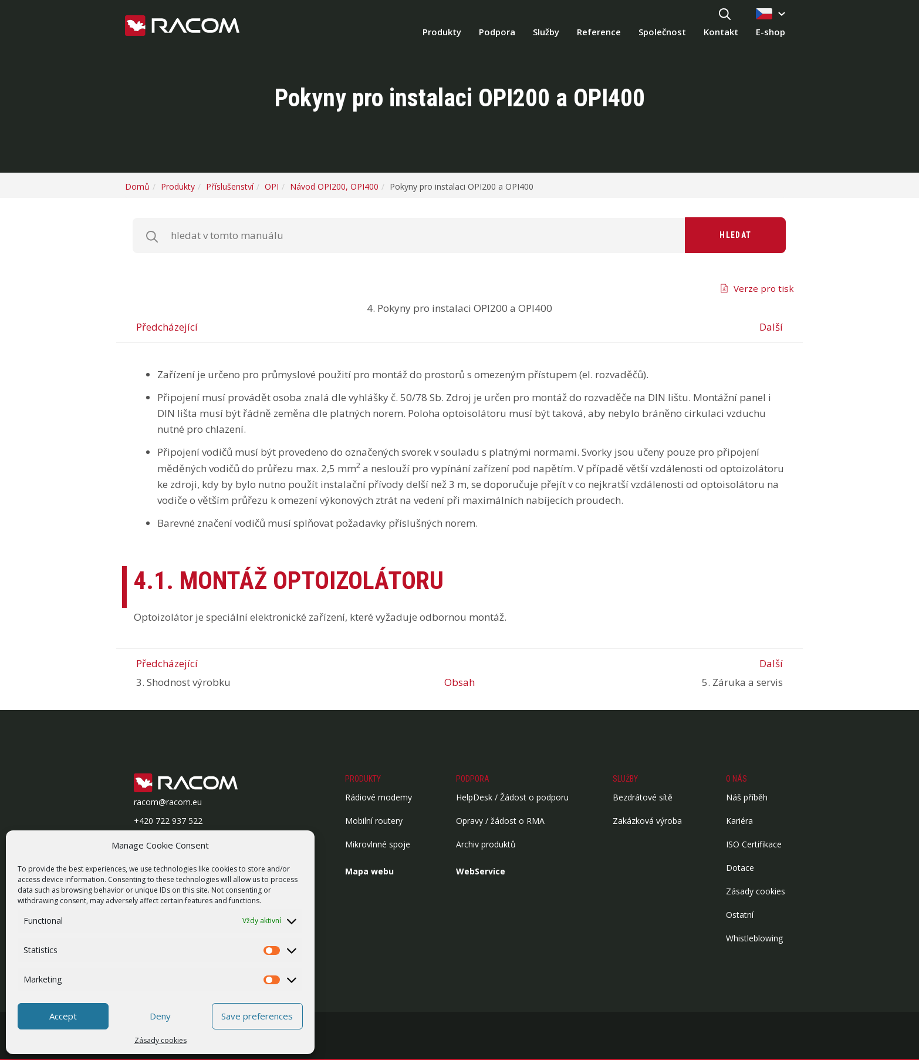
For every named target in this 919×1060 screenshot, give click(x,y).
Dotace (740, 867)
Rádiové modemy (378, 797)
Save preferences (257, 1016)
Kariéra (739, 820)
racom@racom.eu (168, 801)
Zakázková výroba (647, 820)
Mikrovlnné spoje (377, 844)
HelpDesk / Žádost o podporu (512, 797)
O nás (736, 778)
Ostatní (740, 914)
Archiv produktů (486, 844)
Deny (160, 1016)
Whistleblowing (754, 938)
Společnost (662, 32)
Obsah (459, 682)
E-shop (770, 32)
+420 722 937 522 (168, 820)
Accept (63, 1016)
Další (771, 327)
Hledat (735, 235)
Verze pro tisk (764, 288)
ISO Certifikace (754, 844)
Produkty (442, 32)
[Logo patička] (204, 783)
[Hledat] (724, 15)
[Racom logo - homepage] (182, 26)
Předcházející (167, 327)
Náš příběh (747, 797)
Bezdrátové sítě (643, 797)
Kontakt (721, 32)
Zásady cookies (160, 1040)
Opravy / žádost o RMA (500, 820)
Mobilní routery (374, 820)
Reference (599, 32)
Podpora (497, 32)
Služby (546, 32)
